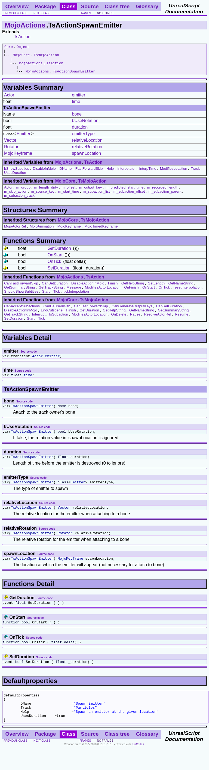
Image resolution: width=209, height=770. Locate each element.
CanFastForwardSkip (21, 289)
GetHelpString (132, 289)
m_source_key (43, 197)
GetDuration (59, 254)
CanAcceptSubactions (22, 312)
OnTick (54, 267)
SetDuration (59, 273)
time (76, 107)
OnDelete (118, 320)
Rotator (11, 152)
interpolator (127, 174)
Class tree (117, 6)
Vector (10, 146)
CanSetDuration (55, 289)
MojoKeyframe (18, 159)
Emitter (23, 139)
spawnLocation (86, 159)
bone (77, 119)
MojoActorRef (15, 232)
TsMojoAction (46, 57)
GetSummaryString (19, 293)
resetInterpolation (188, 293)
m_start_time (68, 197)
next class (41, 13)
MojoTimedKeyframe (101, 232)
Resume (182, 320)
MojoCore (21, 57)
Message (73, 293)
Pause (135, 320)
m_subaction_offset (129, 197)
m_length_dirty (46, 193)
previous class (15, 13)
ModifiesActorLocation (103, 293)
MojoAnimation (42, 232)
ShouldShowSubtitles (21, 297)
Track (195, 174)
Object (23, 47)
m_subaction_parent (165, 197)
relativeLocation (87, 146)
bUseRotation (85, 126)
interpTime (147, 174)
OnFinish (131, 293)
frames (85, 13)
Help (110, 174)
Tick (56, 297)
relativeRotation (87, 152)
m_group (23, 193)
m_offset (68, 193)
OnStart (55, 260)
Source (90, 6)
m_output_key (90, 193)
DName (65, 174)
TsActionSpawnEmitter (74, 76)
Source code (28, 357)
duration (80, 133)
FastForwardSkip (89, 174)
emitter (78, 100)
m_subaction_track (19, 201)
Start (46, 297)
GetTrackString (51, 293)
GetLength (156, 289)
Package (45, 6)
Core (8, 47)
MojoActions (25, 25)
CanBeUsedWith (57, 312)
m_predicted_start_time (124, 193)
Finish (113, 289)
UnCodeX (138, 766)
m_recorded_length (162, 193)
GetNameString (180, 289)
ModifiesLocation (173, 174)
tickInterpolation (76, 297)
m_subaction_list (96, 197)
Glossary (147, 6)
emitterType (83, 139)
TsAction (22, 36)
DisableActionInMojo (87, 289)
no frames (105, 13)
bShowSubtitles (16, 174)
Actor (9, 100)
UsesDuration (15, 178)
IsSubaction (58, 320)
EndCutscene (52, 316)
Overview (17, 6)
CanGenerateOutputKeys (132, 312)
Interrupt (39, 320)
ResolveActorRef (157, 320)
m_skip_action (15, 197)
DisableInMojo (44, 174)
